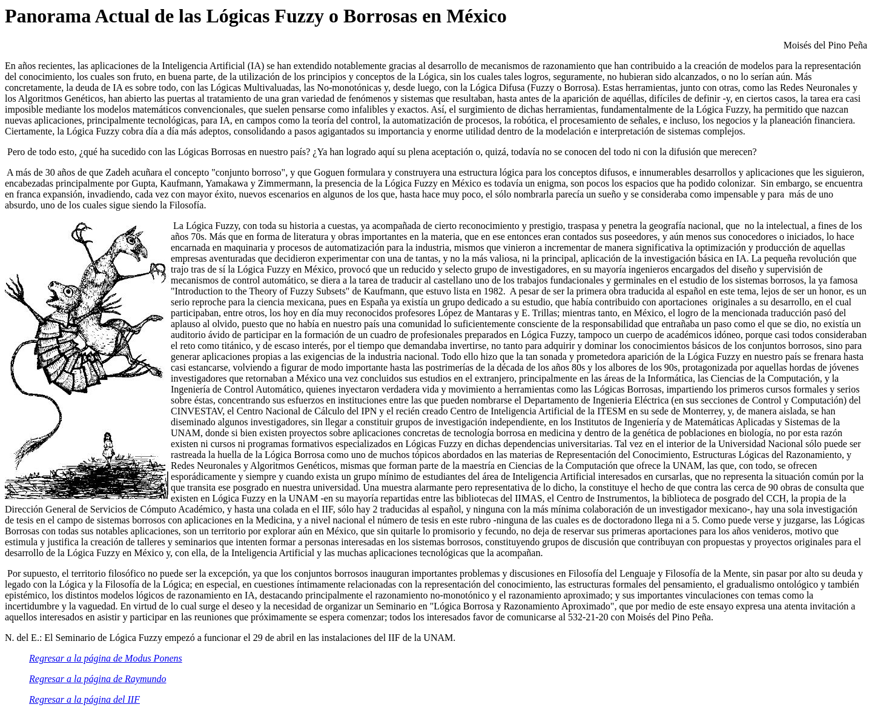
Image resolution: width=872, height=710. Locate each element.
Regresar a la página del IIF (84, 699)
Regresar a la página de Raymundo (97, 679)
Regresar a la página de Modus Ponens (105, 658)
